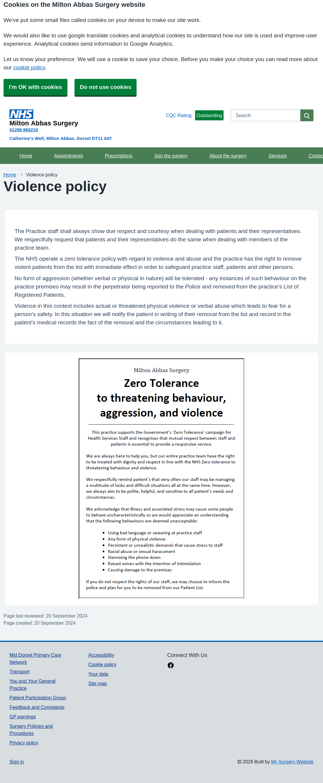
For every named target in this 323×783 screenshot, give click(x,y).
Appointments (68, 155)
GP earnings (23, 716)
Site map (97, 683)
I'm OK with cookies (35, 87)
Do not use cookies (105, 87)
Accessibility (101, 655)
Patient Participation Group (38, 697)
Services (277, 155)
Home (26, 155)
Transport (20, 671)
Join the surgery (171, 155)
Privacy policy (24, 742)
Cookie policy (102, 664)
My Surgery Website (292, 761)
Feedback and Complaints (37, 707)
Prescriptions (118, 155)
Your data (98, 674)
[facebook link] (170, 666)
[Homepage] (86, 118)
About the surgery (228, 155)
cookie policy (29, 67)
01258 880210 (24, 129)
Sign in (17, 761)
